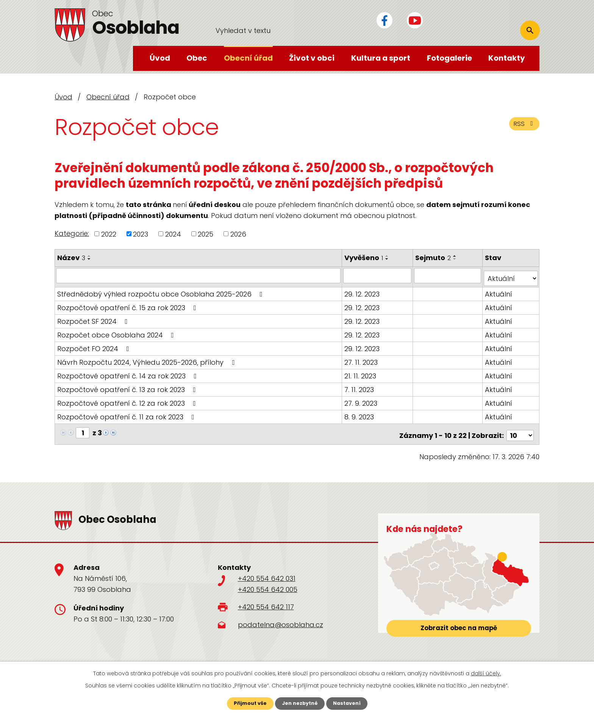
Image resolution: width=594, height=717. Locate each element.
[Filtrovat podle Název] (198, 275)
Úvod (160, 58)
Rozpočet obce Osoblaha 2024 (117, 331)
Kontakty (506, 58)
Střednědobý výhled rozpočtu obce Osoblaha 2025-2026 (161, 290)
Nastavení (350, 703)
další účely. (486, 672)
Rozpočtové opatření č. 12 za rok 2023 (128, 400)
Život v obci (312, 58)
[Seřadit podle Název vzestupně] (89, 255)
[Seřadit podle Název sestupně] (89, 258)
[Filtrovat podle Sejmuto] (448, 275)
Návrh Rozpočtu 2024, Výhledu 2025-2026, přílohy (147, 359)
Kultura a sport (380, 58)
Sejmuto (434, 257)
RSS (523, 127)
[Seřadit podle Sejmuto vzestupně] (456, 255)
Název (71, 257)
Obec (196, 58)
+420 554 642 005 (267, 583)
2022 (108, 233)
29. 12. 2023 (362, 290)
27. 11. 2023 (361, 359)
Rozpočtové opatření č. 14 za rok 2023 (128, 372)
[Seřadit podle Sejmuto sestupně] (456, 258)
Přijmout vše (247, 703)
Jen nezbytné (300, 703)
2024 (173, 233)
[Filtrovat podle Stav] (511, 275)
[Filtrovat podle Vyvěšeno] (378, 275)
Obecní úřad (248, 58)
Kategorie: (72, 233)
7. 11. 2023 (360, 386)
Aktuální (499, 290)
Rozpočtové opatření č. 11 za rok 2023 (127, 413)
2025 (205, 233)
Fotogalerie (449, 58)
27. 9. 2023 (361, 400)
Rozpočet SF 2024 (94, 318)
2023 (140, 233)
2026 (238, 233)
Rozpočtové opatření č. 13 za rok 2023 (128, 386)
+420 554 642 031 (266, 572)
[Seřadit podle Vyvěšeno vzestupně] (388, 255)
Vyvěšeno (364, 257)
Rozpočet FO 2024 (94, 345)
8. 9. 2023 (360, 413)
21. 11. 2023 (361, 372)
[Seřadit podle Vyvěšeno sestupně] (388, 258)
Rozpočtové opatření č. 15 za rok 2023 (128, 304)
